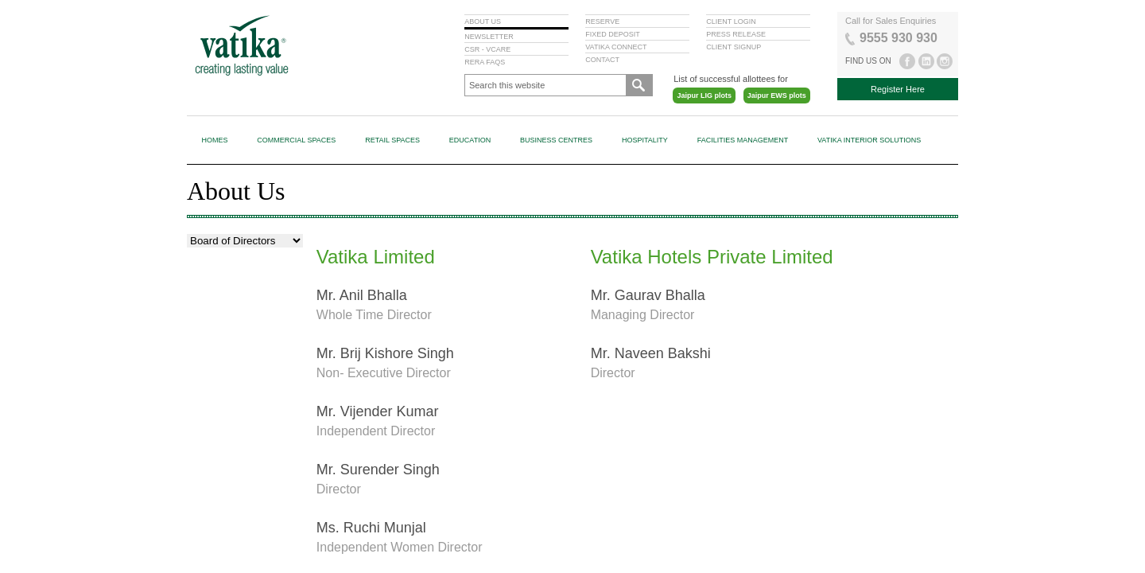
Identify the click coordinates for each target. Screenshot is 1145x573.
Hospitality (645, 140)
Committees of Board (237, 366)
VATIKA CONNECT (615, 47)
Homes (214, 140)
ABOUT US (482, 21)
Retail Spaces (392, 140)
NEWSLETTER (489, 37)
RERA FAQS (484, 62)
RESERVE (602, 21)
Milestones (216, 278)
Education (470, 140)
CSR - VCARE (487, 49)
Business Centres (556, 140)
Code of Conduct (228, 337)
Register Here (898, 89)
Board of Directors (229, 307)
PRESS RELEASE (736, 34)
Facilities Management (743, 140)
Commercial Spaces (296, 140)
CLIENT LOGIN (730, 21)
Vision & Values (223, 248)
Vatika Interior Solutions (869, 140)
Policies (210, 396)
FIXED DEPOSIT (612, 34)
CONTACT (602, 60)
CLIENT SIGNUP (733, 47)
